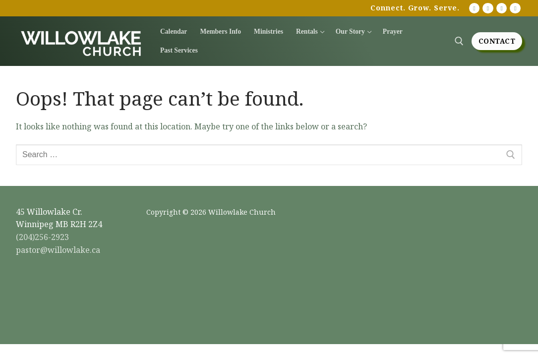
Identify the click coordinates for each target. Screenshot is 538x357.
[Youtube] (474, 8)
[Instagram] (501, 8)
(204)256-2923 (42, 237)
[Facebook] (487, 8)
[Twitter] (515, 8)
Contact (497, 41)
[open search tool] (459, 41)
